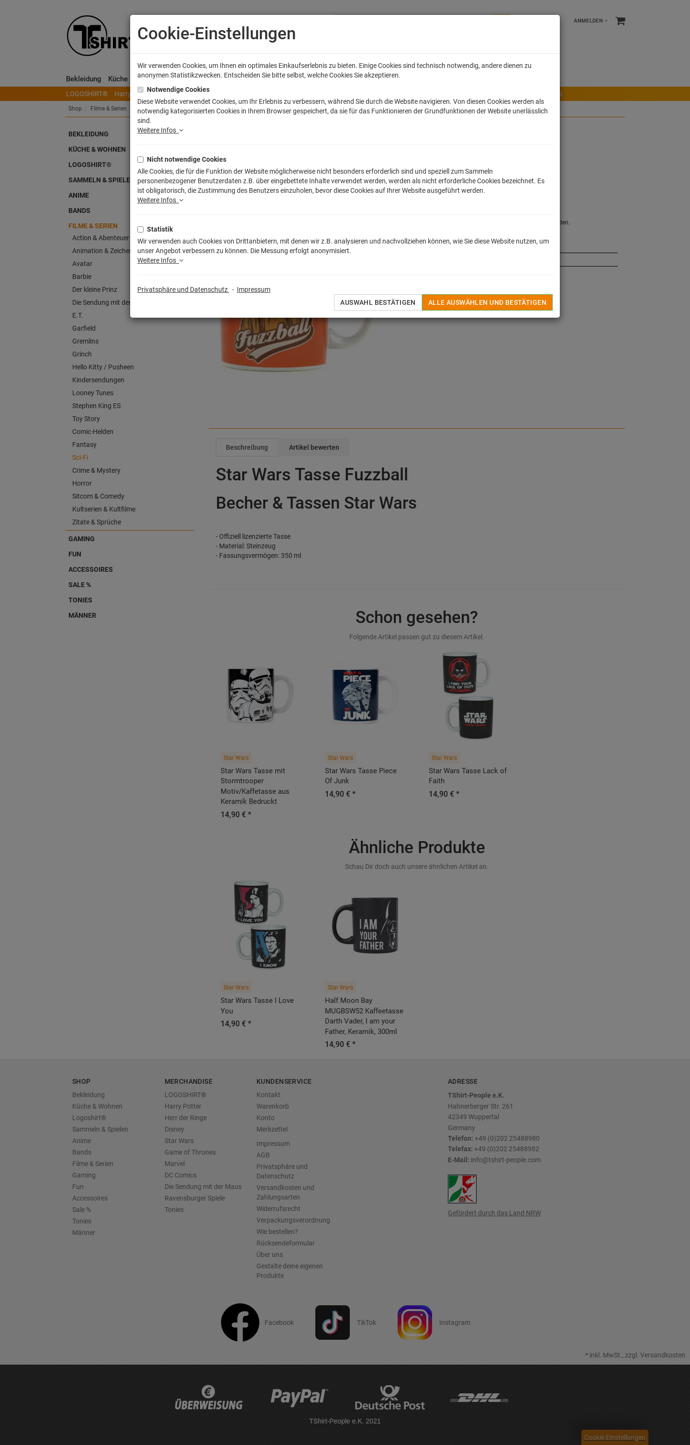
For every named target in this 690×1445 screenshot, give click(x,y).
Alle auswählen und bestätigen (487, 302)
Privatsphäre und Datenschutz (183, 289)
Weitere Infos (160, 130)
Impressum (253, 289)
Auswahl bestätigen (378, 302)
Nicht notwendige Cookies (186, 159)
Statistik (160, 229)
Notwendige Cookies (178, 89)
